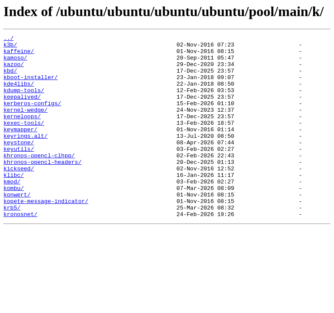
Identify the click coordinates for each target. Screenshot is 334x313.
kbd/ (10, 78)
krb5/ (11, 242)
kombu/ (13, 219)
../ (8, 39)
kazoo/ (13, 70)
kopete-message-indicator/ (45, 235)
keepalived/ (22, 109)
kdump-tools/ (23, 102)
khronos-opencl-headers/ (42, 188)
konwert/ (16, 227)
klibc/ (13, 203)
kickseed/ (18, 196)
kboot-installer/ (30, 86)
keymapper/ (20, 149)
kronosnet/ (20, 250)
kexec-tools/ (23, 141)
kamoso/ (15, 63)
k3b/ (10, 47)
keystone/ (18, 164)
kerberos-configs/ (32, 117)
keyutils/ (18, 172)
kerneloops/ (22, 133)
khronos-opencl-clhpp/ (39, 180)
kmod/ (11, 211)
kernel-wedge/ (25, 125)
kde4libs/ (18, 94)
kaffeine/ (18, 55)
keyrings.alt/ (25, 156)
